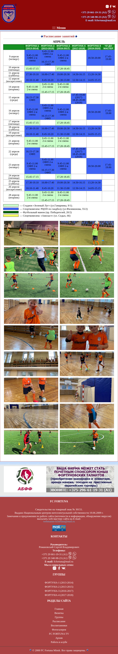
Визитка (58, 613)
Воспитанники (59, 625)
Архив (59, 637)
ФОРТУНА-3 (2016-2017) (59, 590)
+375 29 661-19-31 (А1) (54, 554)
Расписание (59, 621)
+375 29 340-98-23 (91, 17)
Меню (59, 28)
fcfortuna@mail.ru (63, 561)
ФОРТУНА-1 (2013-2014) (59, 582)
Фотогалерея (59, 629)
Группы (59, 617)
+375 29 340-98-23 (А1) (54, 558)
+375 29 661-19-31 (91, 12)
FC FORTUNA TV (59, 633)
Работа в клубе (59, 642)
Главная (59, 608)
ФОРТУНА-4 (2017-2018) (59, 595)
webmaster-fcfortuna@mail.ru (59, 521)
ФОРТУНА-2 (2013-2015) (59, 586)
